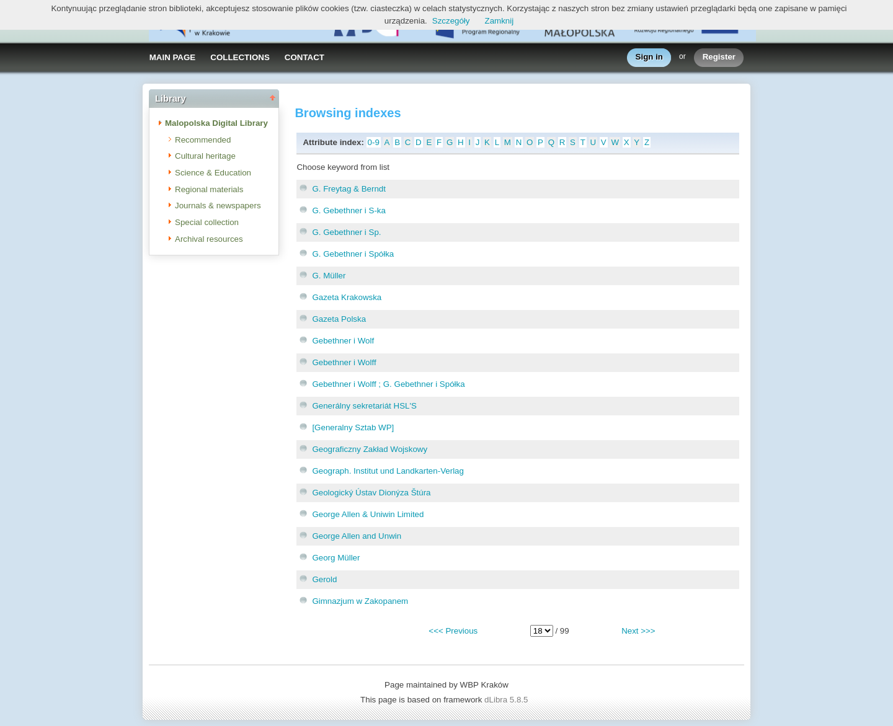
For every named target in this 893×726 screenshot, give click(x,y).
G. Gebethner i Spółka (353, 254)
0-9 (374, 142)
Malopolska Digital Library (216, 123)
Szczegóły (451, 20)
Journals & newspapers (218, 205)
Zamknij (499, 20)
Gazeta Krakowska (346, 297)
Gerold (324, 579)
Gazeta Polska (339, 319)
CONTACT (304, 57)
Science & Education (213, 172)
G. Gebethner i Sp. (346, 232)
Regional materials (209, 189)
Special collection (207, 222)
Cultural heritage (205, 156)
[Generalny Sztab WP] (353, 427)
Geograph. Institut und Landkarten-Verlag (388, 471)
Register (719, 57)
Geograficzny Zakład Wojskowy (369, 449)
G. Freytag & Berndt (349, 188)
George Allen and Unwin (356, 536)
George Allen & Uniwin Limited (368, 514)
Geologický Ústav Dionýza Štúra (371, 492)
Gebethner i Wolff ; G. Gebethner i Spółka (388, 384)
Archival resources (209, 239)
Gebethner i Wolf (343, 340)
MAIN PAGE (172, 57)
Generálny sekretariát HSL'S (364, 405)
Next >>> (638, 630)
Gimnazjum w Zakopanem (360, 601)
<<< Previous (453, 630)
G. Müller (328, 275)
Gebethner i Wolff (344, 362)
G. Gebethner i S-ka (349, 210)
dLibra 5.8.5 (507, 699)
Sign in (649, 57)
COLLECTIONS (240, 57)
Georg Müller (336, 557)
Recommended (203, 139)
